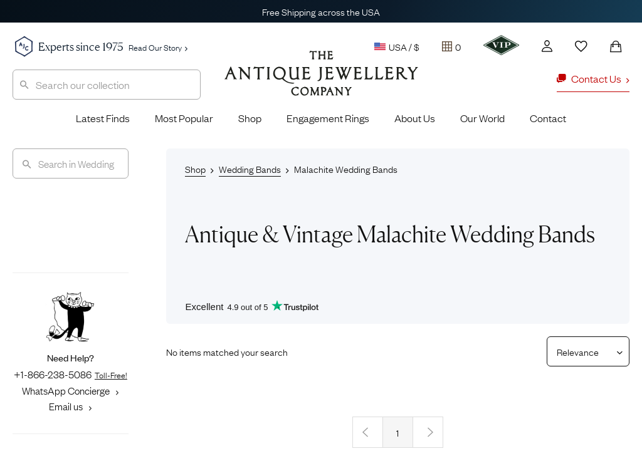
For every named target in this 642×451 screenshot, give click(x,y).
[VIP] (501, 45)
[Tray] (451, 46)
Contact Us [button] (593, 78)
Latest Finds (103, 118)
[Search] (71, 163)
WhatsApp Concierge (70, 390)
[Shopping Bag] (615, 46)
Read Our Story (158, 47)
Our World (482, 118)
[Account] (547, 46)
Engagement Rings (328, 118)
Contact (548, 118)
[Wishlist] (581, 46)
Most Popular (184, 118)
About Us (414, 118)
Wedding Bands (250, 168)
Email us (70, 406)
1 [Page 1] (397, 432)
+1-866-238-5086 (70, 374)
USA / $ (396, 46)
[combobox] (107, 85)
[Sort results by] (583, 351)
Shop (249, 118)
